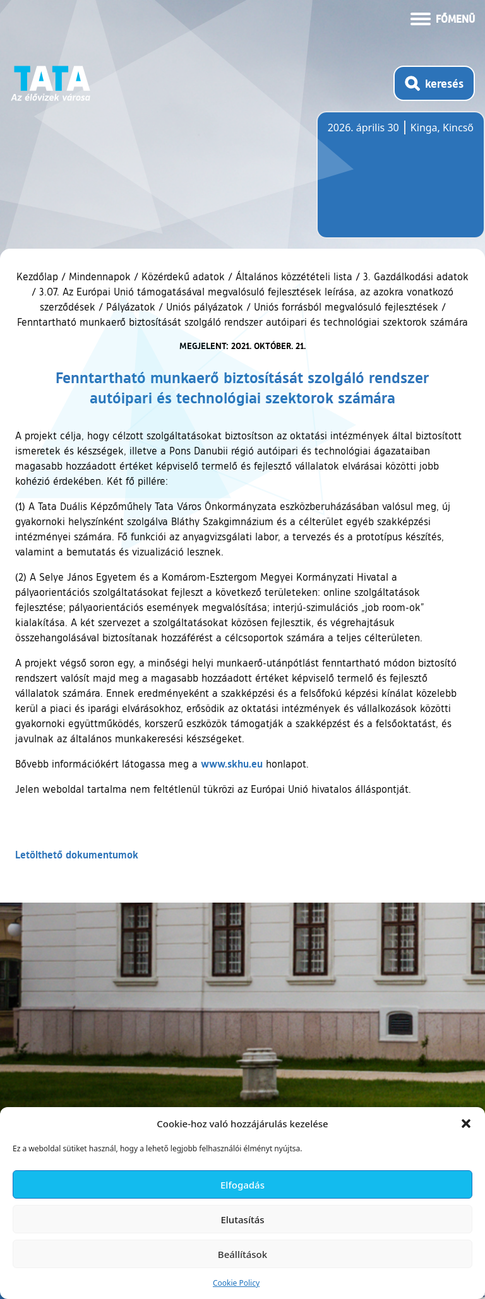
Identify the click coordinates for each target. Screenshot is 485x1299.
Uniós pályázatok (204, 306)
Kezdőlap (38, 276)
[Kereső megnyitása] (434, 83)
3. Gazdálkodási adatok (416, 276)
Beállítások (242, 1254)
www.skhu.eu (232, 763)
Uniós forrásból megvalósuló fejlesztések (346, 306)
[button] (466, 1123)
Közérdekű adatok (183, 276)
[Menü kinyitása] (442, 17)
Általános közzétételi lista (294, 276)
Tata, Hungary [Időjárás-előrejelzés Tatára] (398, 182)
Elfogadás (242, 1184)
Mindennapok (100, 276)
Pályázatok (130, 306)
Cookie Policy (236, 1283)
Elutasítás (242, 1219)
